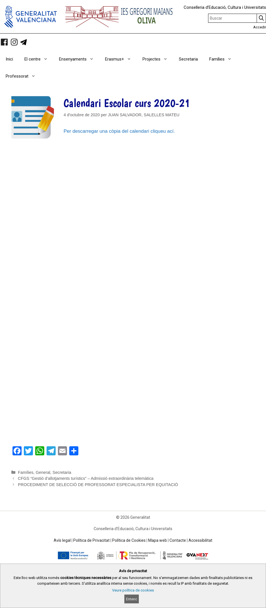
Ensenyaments (79, 59)
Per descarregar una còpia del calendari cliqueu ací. (119, 131)
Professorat (23, 76)
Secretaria (188, 59)
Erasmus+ (121, 59)
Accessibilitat (200, 540)
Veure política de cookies (133, 590)
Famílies (223, 59)
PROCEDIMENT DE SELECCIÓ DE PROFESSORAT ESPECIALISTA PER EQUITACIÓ (98, 484)
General (43, 472)
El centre (38, 59)
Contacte (177, 540)
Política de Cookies (129, 540)
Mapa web (157, 540)
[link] (4, 42)
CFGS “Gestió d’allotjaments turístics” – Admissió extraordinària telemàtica (85, 478)
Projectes (158, 59)
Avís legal (62, 540)
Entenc (131, 599)
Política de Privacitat (91, 540)
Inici (9, 59)
